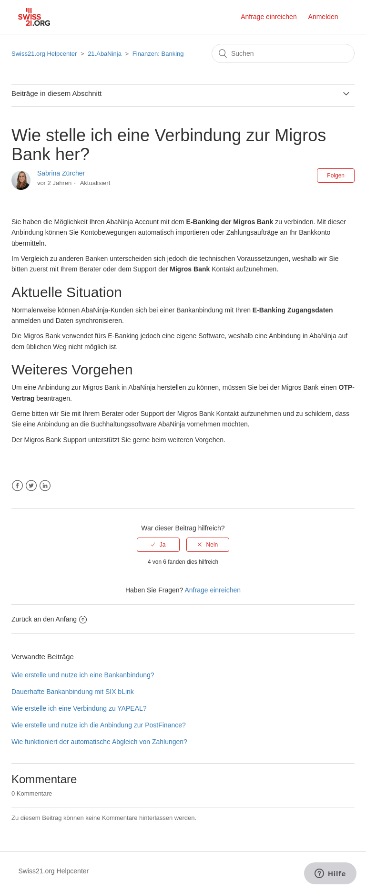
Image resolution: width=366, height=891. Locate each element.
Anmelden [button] (323, 17)
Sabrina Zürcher (61, 173)
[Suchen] (283, 53)
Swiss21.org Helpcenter (44, 53)
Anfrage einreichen (269, 17)
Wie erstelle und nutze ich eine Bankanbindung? (82, 675)
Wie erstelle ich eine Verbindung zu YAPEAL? (79, 708)
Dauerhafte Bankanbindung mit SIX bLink (72, 691)
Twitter (31, 486)
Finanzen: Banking (158, 53)
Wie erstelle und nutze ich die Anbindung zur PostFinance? (98, 725)
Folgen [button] (336, 175)
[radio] (158, 545)
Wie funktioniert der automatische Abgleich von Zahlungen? (99, 742)
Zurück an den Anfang (49, 619)
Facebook (17, 486)
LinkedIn (45, 486)
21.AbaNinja (105, 53)
